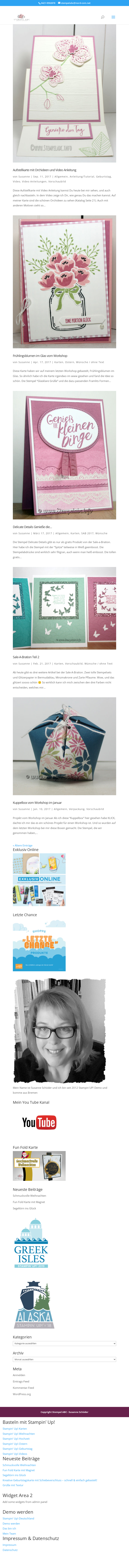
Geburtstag (103, 176)
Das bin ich (9, 1528)
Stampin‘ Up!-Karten (15, 1428)
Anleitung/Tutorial (82, 176)
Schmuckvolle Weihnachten (29, 1195)
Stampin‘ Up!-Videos (15, 1454)
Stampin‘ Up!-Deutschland (18, 1518)
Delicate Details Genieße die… (32, 527)
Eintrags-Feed (21, 1381)
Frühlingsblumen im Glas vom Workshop (40, 356)
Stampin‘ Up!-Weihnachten (19, 1433)
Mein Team (9, 1533)
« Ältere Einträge (22, 845)
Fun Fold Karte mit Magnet (29, 1202)
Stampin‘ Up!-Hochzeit (16, 1438)
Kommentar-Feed (23, 1387)
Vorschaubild (57, 181)
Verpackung (77, 809)
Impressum (9, 1545)
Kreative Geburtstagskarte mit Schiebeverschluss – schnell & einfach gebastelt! (50, 1480)
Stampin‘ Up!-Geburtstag (17, 1448)
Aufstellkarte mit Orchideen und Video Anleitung (44, 170)
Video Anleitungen (34, 181)
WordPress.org (22, 1394)
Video (16, 181)
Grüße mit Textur (13, 1485)
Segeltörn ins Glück (24, 1208)
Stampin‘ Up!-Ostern (15, 1443)
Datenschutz (10, 1550)
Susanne (24, 176)
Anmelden (19, 1375)
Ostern (69, 362)
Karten (58, 362)
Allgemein (61, 176)
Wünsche (101, 533)
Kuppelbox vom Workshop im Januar (37, 802)
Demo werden (11, 1523)
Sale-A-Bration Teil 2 (26, 657)
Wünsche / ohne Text (90, 362)
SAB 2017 (87, 533)
